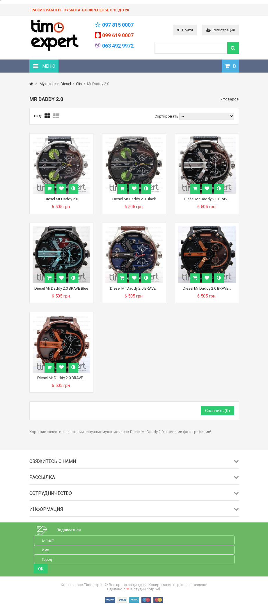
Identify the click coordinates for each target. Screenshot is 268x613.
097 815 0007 (118, 25)
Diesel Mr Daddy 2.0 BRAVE (207, 199)
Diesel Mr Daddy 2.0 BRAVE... (134, 288)
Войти (185, 30)
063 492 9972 (118, 46)
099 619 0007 (118, 35)
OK (40, 569)
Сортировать (166, 116)
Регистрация (220, 30)
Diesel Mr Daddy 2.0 (61, 199)
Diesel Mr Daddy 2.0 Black (134, 199)
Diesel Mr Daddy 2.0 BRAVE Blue (61, 288)
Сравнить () (217, 410)
